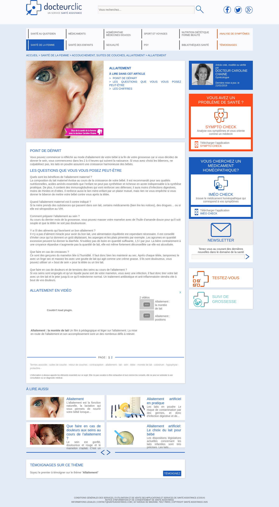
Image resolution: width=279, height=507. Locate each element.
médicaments (77, 33)
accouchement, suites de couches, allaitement (108, 55)
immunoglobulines (82, 187)
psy (146, 45)
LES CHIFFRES (122, 88)
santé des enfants (80, 45)
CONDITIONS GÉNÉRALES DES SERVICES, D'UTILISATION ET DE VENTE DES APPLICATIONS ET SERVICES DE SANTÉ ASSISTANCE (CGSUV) (139, 498)
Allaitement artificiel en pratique (164, 401)
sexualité (112, 45)
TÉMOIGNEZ (172, 473)
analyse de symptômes (234, 33)
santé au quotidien (43, 33)
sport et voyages (155, 33)
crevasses (60, 251)
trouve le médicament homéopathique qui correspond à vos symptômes (221, 189)
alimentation (104, 234)
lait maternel (60, 180)
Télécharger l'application (221, 144)
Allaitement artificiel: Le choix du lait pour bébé (164, 430)
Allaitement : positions (162, 318)
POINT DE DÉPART (125, 78)
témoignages (228, 45)
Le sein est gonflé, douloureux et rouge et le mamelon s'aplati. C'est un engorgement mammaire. (65, 435)
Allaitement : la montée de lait (162, 305)
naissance (122, 160)
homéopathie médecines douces (118, 33)
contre (81, 194)
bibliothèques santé (195, 45)
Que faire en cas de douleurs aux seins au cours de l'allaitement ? (83, 432)
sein (75, 216)
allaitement (86, 230)
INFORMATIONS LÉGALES (83, 502)
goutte (84, 258)
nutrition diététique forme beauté (195, 33)
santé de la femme (43, 45)
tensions (77, 269)
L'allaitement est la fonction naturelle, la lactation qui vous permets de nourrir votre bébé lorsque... (65, 407)
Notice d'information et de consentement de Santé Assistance (139, 500)
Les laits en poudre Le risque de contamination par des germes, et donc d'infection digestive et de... (145, 407)
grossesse (144, 157)
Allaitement (75, 399)
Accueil (32, 55)
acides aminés (57, 183)
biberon (46, 194)
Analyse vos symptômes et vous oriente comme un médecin (221, 121)
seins (91, 269)
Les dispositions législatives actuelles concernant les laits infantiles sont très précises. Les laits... (145, 435)
